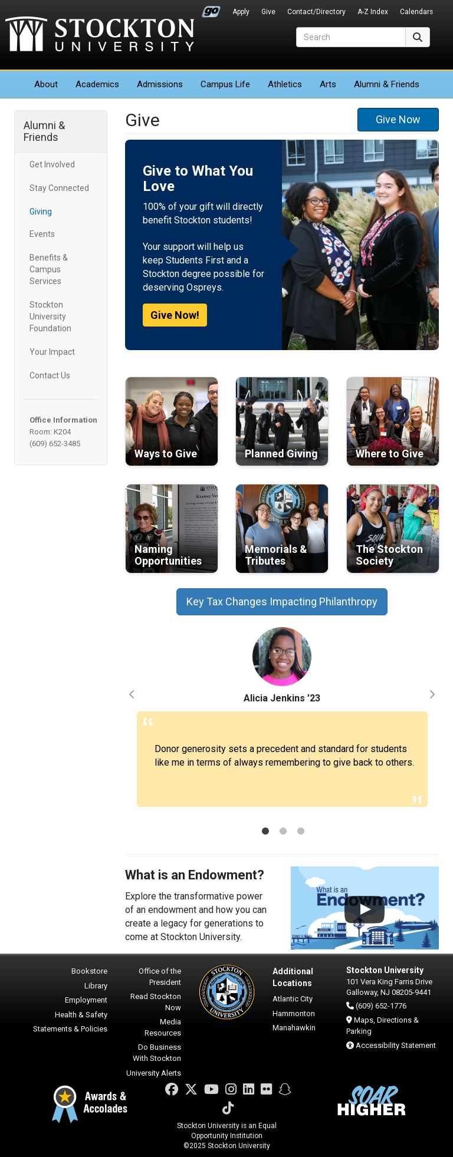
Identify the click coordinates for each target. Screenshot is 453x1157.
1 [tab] (265, 832)
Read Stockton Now (155, 1002)
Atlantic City (293, 998)
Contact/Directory (316, 12)
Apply (241, 12)
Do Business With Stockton (157, 1053)
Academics (97, 84)
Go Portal (211, 9)
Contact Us (49, 375)
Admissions (160, 84)
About (46, 84)
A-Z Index (372, 12)
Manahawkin (294, 1027)
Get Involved (52, 164)
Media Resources (163, 1027)
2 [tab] (283, 832)
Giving (40, 211)
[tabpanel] (282, 722)
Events (42, 234)
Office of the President (160, 977)
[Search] (351, 37)
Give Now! (174, 315)
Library (95, 985)
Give (268, 12)
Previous (132, 694)
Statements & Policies (70, 1028)
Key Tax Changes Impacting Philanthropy (282, 601)
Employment (86, 1000)
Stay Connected (59, 188)
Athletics (285, 84)
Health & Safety (81, 1014)
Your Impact (52, 352)
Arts (328, 84)
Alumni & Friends (386, 84)
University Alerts (153, 1073)
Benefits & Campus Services (48, 269)
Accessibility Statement (396, 1045)
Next (432, 694)
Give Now (398, 119)
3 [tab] (301, 832)
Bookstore (89, 971)
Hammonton (294, 1013)
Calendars (416, 12)
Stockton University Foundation (50, 316)
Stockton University (99, 35)
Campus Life (225, 84)
